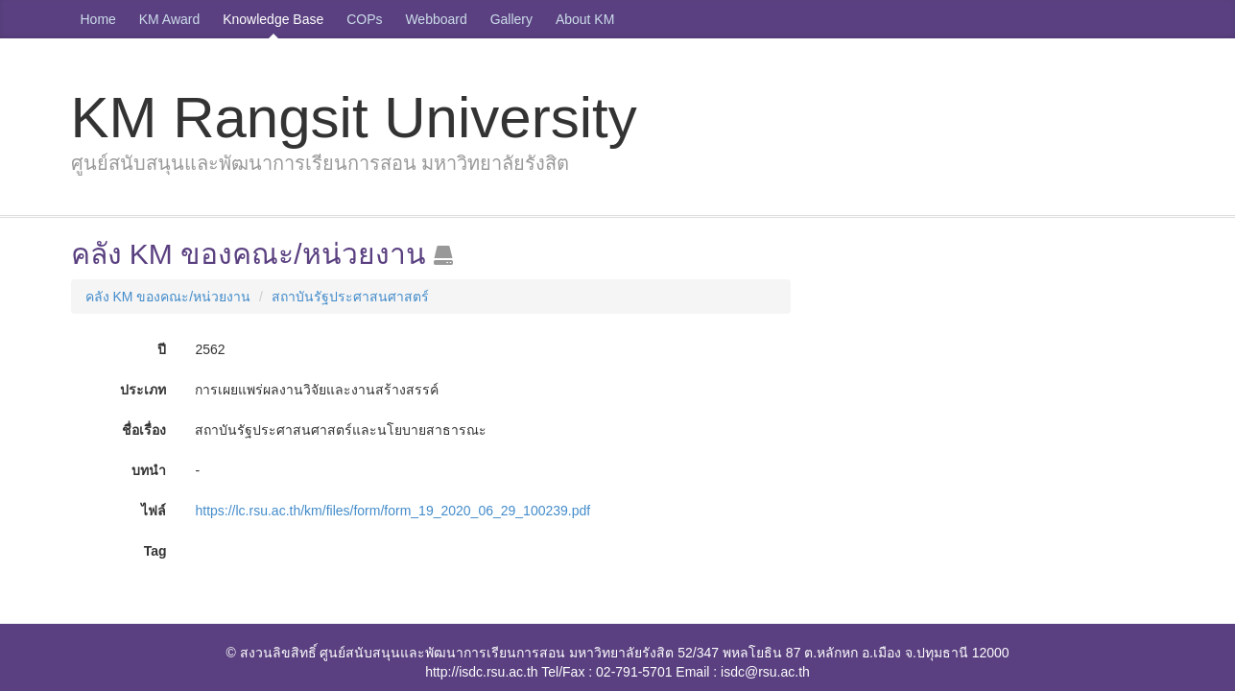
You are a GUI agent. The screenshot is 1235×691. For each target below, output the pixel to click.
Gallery (511, 19)
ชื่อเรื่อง (144, 430)
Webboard (435, 19)
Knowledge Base (273, 19)
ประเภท (143, 389)
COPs (364, 19)
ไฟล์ (153, 510)
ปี (161, 349)
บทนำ (148, 470)
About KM (585, 19)
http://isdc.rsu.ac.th (481, 671)
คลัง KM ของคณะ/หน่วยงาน (168, 296)
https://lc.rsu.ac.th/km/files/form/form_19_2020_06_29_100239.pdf (392, 510)
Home (98, 19)
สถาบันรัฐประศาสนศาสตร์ (350, 296)
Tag (155, 551)
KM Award (170, 19)
